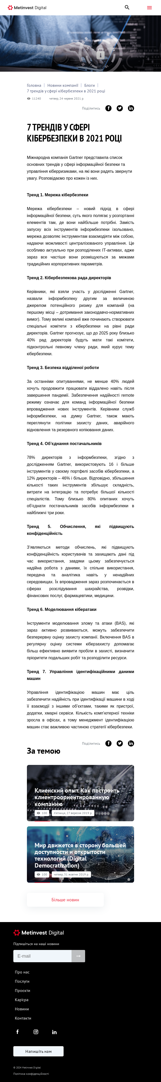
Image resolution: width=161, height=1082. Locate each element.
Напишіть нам (38, 1051)
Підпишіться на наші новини (36, 944)
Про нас (22, 972)
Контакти (23, 1018)
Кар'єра (21, 999)
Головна (34, 85)
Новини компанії (62, 85)
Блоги (89, 85)
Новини (22, 1008)
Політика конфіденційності (31, 1074)
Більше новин (65, 900)
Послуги (22, 981)
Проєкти (22, 990)
